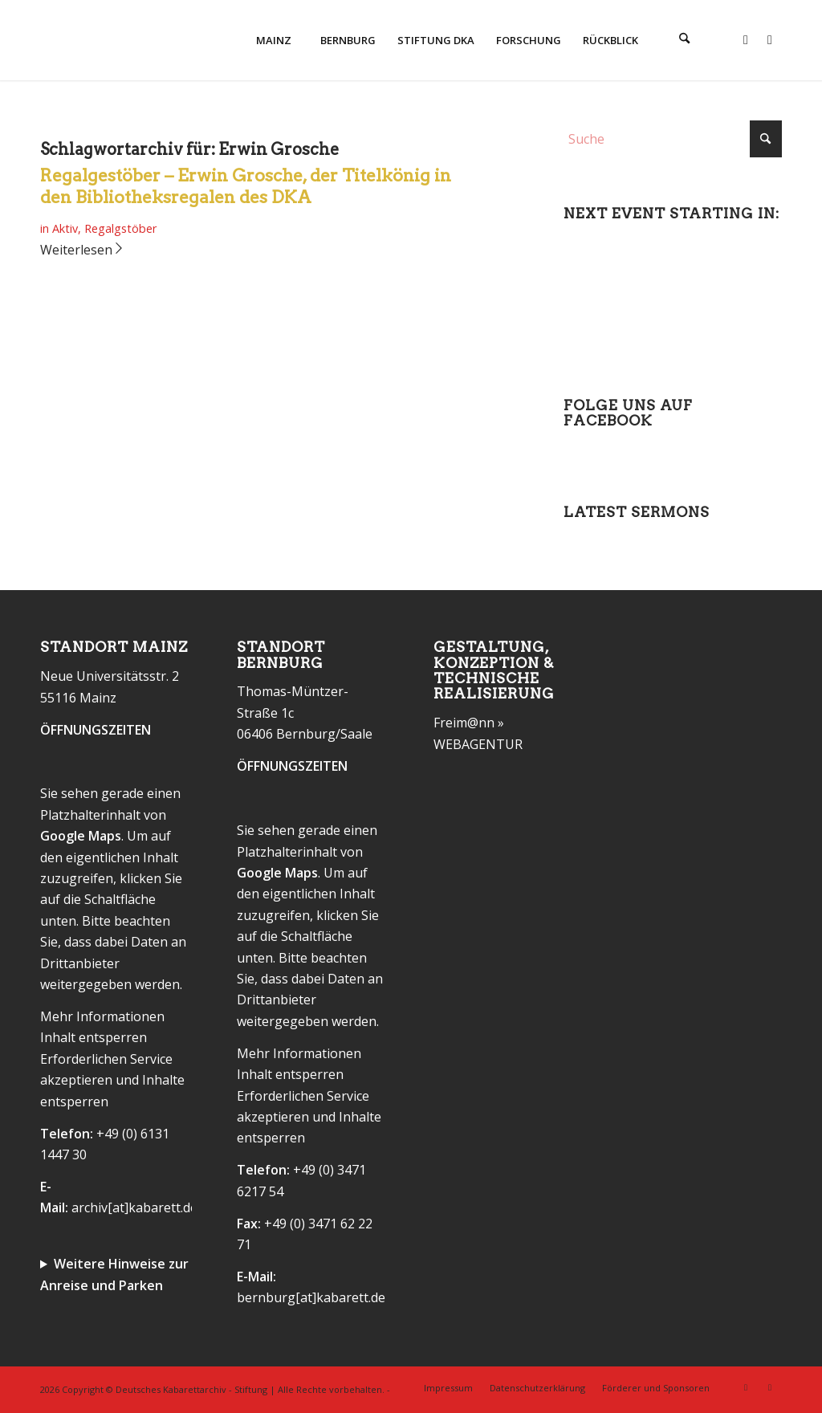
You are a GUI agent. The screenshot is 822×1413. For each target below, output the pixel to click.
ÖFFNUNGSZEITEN (95, 730)
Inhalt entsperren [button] (93, 1037)
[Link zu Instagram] (770, 39)
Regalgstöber (120, 228)
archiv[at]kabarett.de (134, 1207)
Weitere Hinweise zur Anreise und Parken (114, 1274)
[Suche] (685, 40)
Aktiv (65, 228)
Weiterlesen (82, 250)
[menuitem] (273, 40)
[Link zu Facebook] (746, 39)
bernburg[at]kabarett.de (311, 1297)
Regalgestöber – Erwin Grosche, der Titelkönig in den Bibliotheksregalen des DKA (245, 186)
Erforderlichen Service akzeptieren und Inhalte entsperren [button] (112, 1080)
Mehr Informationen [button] (102, 1016)
